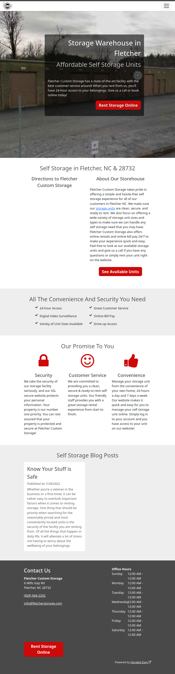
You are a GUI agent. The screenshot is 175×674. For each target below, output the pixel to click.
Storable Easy (141, 662)
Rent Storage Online (118, 105)
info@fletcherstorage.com (43, 603)
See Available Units (120, 271)
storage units (105, 208)
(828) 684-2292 (34, 595)
